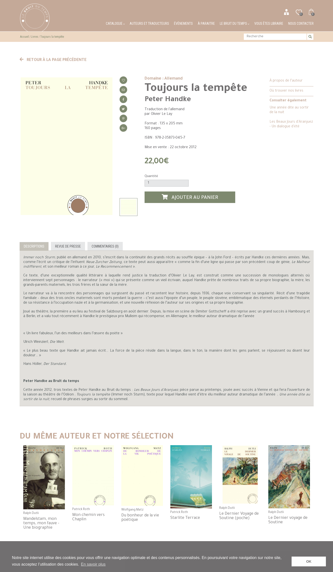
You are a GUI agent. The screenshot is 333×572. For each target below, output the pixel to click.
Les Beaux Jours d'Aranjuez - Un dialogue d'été (291, 124)
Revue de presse (68, 246)
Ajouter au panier (190, 197)
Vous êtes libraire (268, 23)
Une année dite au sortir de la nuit (289, 110)
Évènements (183, 23)
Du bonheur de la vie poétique (140, 517)
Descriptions (34, 246)
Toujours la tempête (52, 36)
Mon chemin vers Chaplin (88, 517)
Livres (34, 36)
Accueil (24, 36)
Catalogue (115, 23)
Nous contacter (301, 23)
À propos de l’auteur (286, 81)
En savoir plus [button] (93, 564)
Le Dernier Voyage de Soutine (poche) (239, 516)
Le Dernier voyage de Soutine (288, 520)
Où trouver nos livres (286, 91)
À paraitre (206, 23)
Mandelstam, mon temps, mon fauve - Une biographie (41, 523)
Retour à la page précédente (53, 60)
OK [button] (308, 561)
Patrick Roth (81, 509)
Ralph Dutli (31, 513)
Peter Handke (168, 100)
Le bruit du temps (234, 23)
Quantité (151, 176)
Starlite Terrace (185, 518)
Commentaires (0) (105, 246)
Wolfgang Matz (132, 510)
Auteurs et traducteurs (149, 23)
